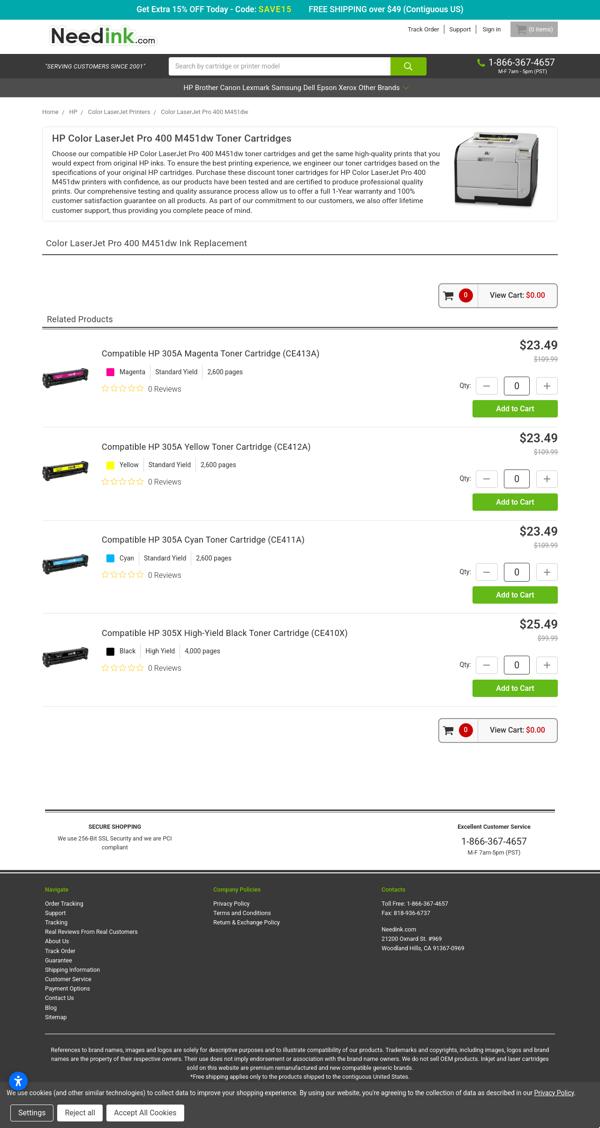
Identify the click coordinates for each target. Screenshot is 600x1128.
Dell (321, 95)
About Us (57, 949)
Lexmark (242, 95)
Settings (31, 1112)
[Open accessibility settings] (18, 1081)
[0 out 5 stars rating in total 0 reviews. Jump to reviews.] (141, 396)
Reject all (80, 1112)
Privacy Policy (231, 911)
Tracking (56, 929)
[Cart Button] (529, 29)
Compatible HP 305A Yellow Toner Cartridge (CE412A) (206, 454)
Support (449, 29)
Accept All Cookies (145, 1112)
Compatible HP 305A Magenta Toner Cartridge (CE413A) (211, 361)
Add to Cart (515, 416)
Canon (203, 95)
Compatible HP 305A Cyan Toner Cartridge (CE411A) (203, 547)
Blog (51, 1015)
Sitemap (56, 1024)
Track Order (412, 29)
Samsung (285, 95)
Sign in (481, 29)
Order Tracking (64, 911)
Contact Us (59, 1005)
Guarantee (58, 967)
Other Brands (436, 95)
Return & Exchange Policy (246, 929)
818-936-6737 (412, 920)
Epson (352, 95)
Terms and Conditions (242, 920)
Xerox (385, 95)
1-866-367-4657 (494, 849)
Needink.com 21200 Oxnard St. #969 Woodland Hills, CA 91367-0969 (423, 946)
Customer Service (68, 986)
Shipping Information (72, 977)
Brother (166, 95)
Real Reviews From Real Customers (91, 939)
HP (135, 95)
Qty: (457, 393)
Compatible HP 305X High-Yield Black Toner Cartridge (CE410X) (225, 640)
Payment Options (67, 995)
